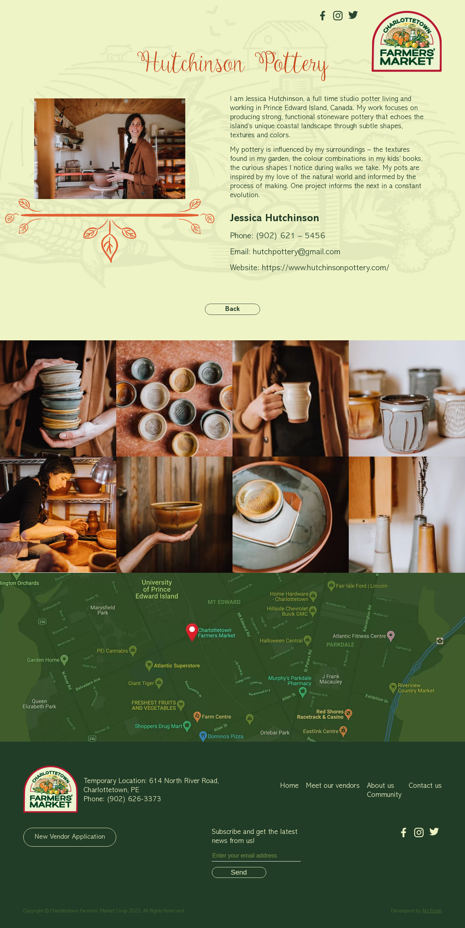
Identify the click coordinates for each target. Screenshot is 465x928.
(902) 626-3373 (134, 799)
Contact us (425, 786)
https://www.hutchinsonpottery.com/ (325, 268)
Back (232, 309)
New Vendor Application (70, 837)
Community (384, 795)
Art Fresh (432, 911)
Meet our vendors (333, 786)
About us (380, 786)
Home (289, 786)
